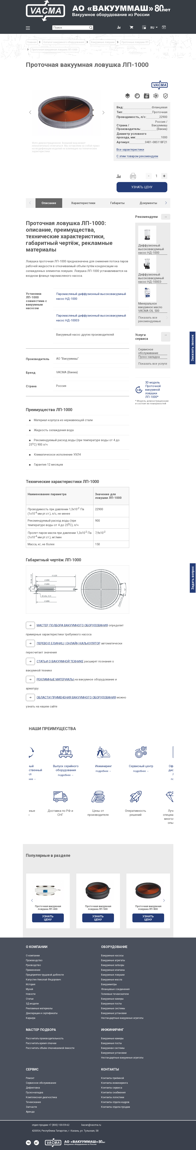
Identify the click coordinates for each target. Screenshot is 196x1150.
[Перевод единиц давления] (144, 27)
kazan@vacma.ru (91, 1125)
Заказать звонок (192, 348)
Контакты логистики (112, 1097)
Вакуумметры (109, 984)
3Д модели (32, 1003)
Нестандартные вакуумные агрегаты (122, 1018)
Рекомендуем (146, 217)
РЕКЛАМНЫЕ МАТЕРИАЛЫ (55, 679)
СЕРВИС (32, 1069)
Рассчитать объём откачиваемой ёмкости (50, 1048)
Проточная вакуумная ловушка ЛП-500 (148, 908)
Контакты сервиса (111, 1087)
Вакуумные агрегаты (113, 960)
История (30, 984)
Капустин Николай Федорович (43, 979)
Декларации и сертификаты (42, 1013)
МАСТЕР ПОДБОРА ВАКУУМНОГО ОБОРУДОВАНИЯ (72, 625)
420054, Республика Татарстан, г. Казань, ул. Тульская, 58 (65, 1130)
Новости (31, 994)
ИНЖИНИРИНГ (112, 1030)
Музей (29, 989)
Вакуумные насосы (112, 955)
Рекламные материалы (39, 1008)
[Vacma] (98, 10)
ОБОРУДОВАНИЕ (114, 947)
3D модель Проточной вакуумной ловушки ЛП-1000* (153, 390)
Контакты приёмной (112, 1078)
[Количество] (156, 176)
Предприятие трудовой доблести (45, 974)
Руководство (33, 965)
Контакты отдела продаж (115, 1107)
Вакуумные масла (111, 979)
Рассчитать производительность (44, 1038)
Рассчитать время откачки (41, 1043)
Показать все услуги (152, 363)
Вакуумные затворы (112, 965)
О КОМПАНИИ (36, 947)
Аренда (30, 1111)
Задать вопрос (193, 578)
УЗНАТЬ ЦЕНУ (48, 918)
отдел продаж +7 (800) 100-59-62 (50, 1125)
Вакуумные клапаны (113, 970)
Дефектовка (33, 1087)
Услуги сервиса (141, 337)
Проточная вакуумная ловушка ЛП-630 (48, 908)
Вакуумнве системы (113, 1048)
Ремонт (30, 1078)
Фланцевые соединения (115, 989)
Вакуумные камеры (112, 998)
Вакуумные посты (111, 1003)
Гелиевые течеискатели (115, 994)
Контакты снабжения (113, 1092)
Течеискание (33, 1102)
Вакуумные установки (114, 1013)
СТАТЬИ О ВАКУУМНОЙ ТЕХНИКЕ (60, 661)
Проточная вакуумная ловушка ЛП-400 (98, 908)
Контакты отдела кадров (115, 1102)
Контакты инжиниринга (114, 1083)
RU (152, 27)
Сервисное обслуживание (148, 351)
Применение (33, 970)
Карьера (30, 1018)
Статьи (30, 998)
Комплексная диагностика (41, 1097)
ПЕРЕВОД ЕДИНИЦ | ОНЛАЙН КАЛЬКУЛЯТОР (68, 643)
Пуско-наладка (149, 357)
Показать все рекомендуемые (149, 319)
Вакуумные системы (113, 1008)
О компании (33, 955)
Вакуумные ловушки (113, 974)
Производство (34, 960)
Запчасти (31, 1107)
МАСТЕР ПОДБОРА (41, 1030)
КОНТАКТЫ (110, 1069)
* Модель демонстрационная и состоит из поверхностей (152, 402)
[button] (166, 203)
